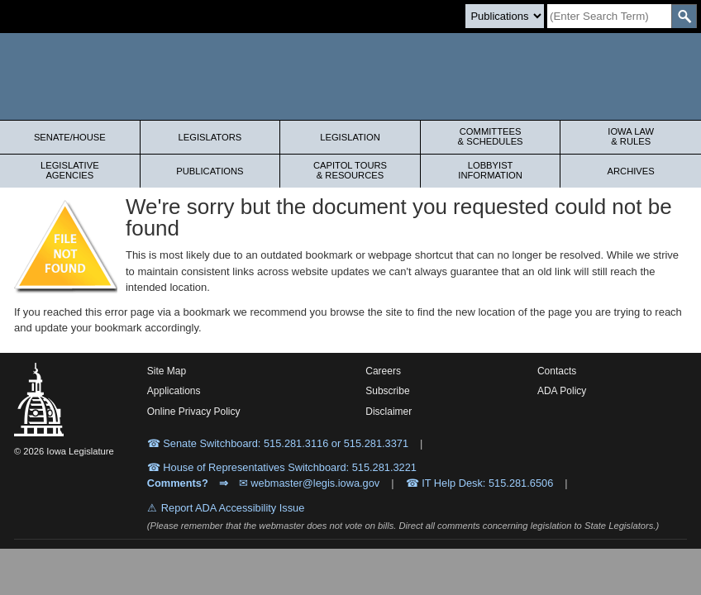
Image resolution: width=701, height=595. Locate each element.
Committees (490, 136)
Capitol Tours (350, 170)
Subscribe (387, 391)
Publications (209, 171)
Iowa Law (630, 136)
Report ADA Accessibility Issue (233, 508)
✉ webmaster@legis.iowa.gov (309, 483)
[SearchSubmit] (684, 16)
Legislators (210, 137)
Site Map (166, 371)
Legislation (350, 137)
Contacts (556, 371)
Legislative (70, 170)
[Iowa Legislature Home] (350, 76)
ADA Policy (561, 391)
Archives (631, 171)
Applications (174, 391)
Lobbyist (490, 170)
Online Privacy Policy (194, 411)
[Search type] (504, 16)
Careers (383, 371)
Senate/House (70, 137)
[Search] (609, 16)
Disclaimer (388, 411)
